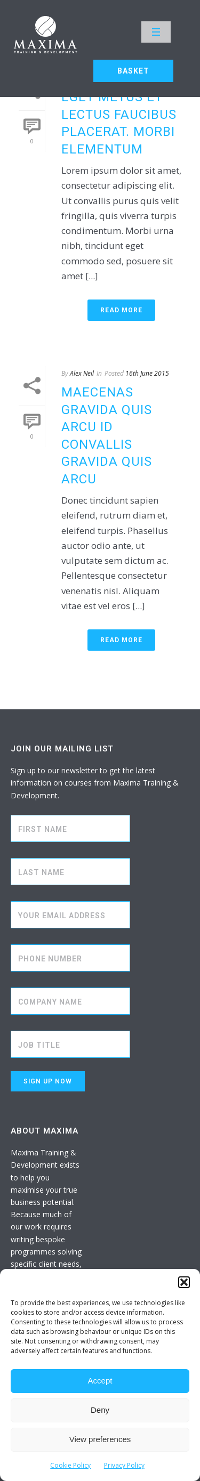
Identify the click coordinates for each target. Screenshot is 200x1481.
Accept (100, 1380)
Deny (100, 1409)
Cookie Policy (70, 1465)
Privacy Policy (124, 1465)
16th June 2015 (147, 373)
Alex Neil (82, 373)
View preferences (100, 1439)
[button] (184, 1282)
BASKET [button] (133, 71)
